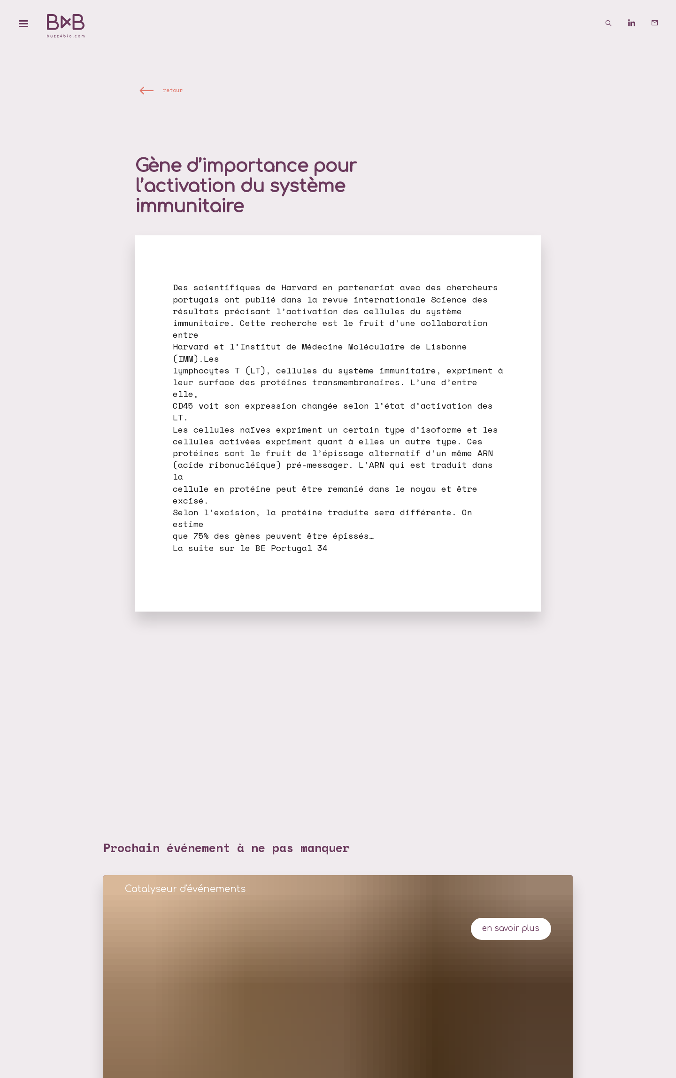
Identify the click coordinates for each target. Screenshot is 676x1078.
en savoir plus (510, 928)
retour (173, 90)
